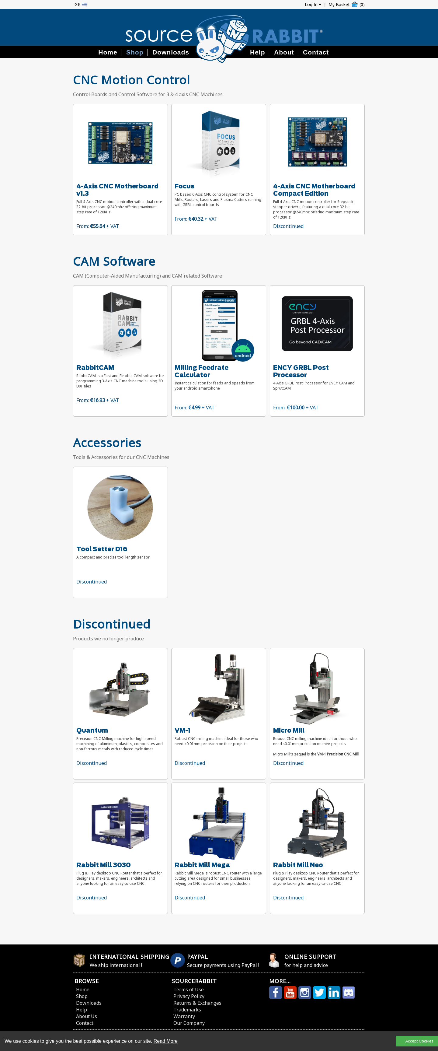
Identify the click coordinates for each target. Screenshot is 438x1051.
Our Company (189, 1023)
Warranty (184, 1016)
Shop (135, 52)
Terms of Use (188, 989)
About (284, 52)
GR (78, 4)
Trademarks (187, 1009)
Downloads (170, 52)
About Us (86, 1016)
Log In (311, 4)
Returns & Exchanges (197, 1003)
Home (107, 52)
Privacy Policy (188, 996)
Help (257, 52)
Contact (316, 52)
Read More (166, 1041)
